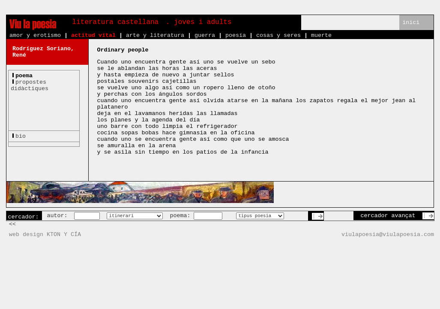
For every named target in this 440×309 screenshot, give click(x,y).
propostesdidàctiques (29, 85)
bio (20, 136)
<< (12, 224)
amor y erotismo (35, 35)
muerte (321, 35)
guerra (205, 35)
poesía (235, 35)
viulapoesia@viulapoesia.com (387, 234)
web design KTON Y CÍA (45, 234)
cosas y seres (278, 35)
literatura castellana (115, 22)
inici (410, 22)
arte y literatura (155, 35)
